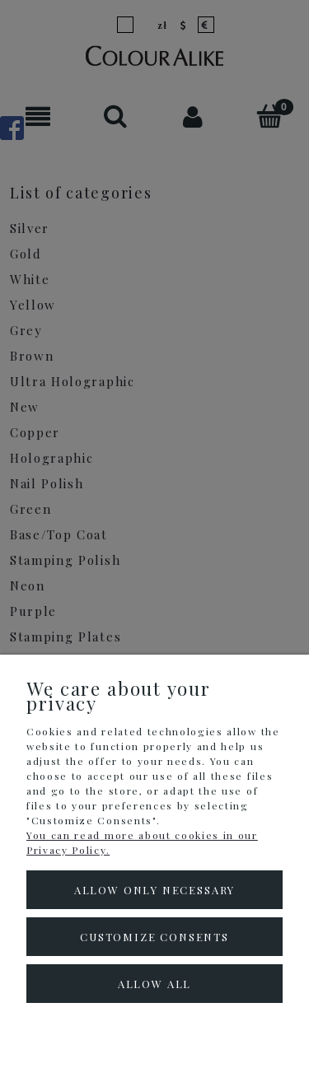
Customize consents (154, 937)
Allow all (154, 984)
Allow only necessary (154, 890)
